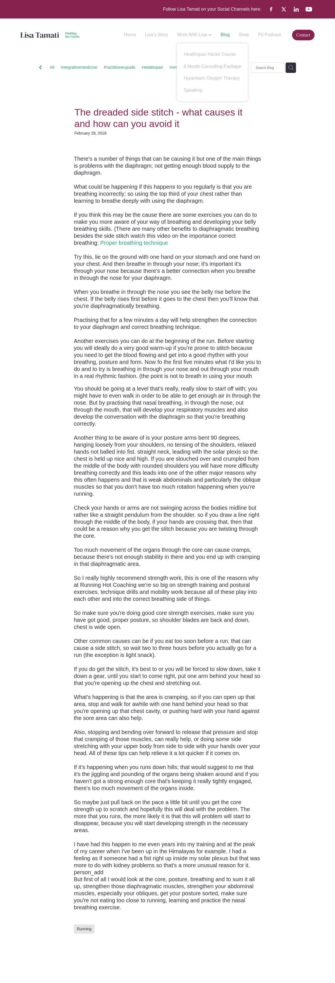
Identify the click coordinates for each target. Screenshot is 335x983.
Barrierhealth (224, 67)
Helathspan (152, 67)
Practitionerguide (120, 67)
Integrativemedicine (79, 67)
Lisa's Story (156, 34)
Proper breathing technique (134, 243)
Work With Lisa (194, 34)
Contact (303, 35)
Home (130, 34)
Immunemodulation (187, 67)
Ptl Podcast (269, 34)
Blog (225, 34)
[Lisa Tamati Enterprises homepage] (49, 35)
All (52, 67)
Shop (244, 34)
